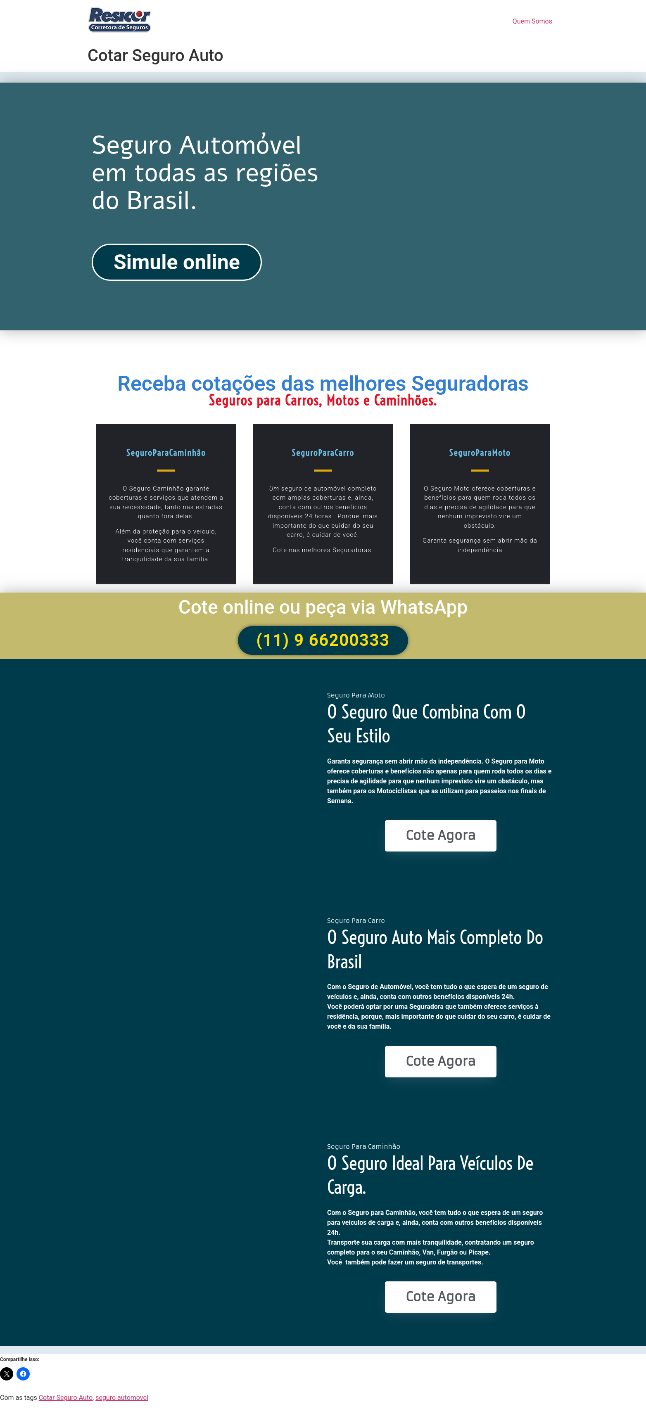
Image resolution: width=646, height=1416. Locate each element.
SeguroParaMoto (480, 452)
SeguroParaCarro (323, 452)
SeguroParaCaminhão (166, 452)
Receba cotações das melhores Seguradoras (323, 384)
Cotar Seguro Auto (66, 1398)
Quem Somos (532, 21)
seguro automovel (121, 1398)
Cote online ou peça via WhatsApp (323, 607)
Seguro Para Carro (356, 921)
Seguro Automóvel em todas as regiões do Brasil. (205, 173)
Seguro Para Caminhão (363, 1146)
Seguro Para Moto (356, 695)
